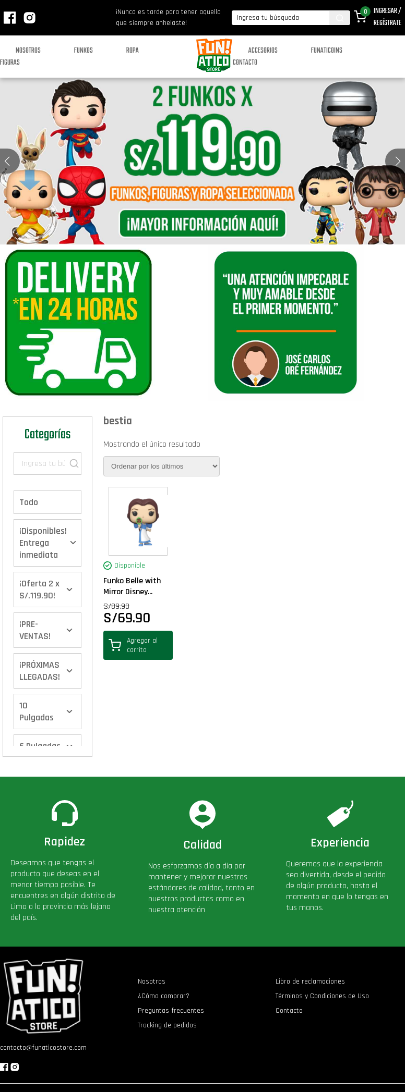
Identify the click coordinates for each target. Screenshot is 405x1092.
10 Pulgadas (36, 711)
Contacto (245, 63)
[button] (398, 161)
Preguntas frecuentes (171, 1010)
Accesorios (263, 51)
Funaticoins (326, 51)
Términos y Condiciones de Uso (322, 996)
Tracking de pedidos (167, 1025)
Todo (28, 502)
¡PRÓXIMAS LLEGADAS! (39, 671)
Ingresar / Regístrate (387, 17)
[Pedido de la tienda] (161, 466)
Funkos (83, 51)
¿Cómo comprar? (163, 996)
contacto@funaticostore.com (43, 1047)
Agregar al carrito (133, 645)
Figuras (10, 63)
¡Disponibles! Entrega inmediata (43, 543)
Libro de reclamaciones (310, 981)
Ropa (132, 51)
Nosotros (28, 51)
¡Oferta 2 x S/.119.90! (39, 590)
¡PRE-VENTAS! (35, 630)
